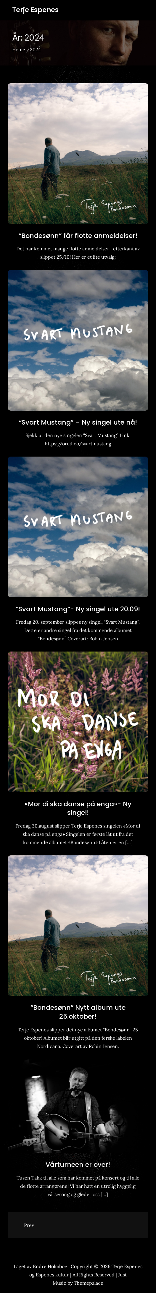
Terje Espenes (35, 10)
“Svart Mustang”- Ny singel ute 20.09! (78, 609)
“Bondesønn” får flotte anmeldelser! (78, 235)
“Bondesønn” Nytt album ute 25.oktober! (78, 1012)
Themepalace (88, 1283)
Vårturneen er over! (78, 1164)
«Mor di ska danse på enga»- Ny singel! (78, 808)
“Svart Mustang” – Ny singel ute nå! (78, 422)
